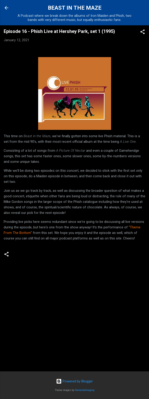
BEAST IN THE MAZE (74, 8)
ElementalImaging (84, 390)
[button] (142, 32)
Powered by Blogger (74, 381)
